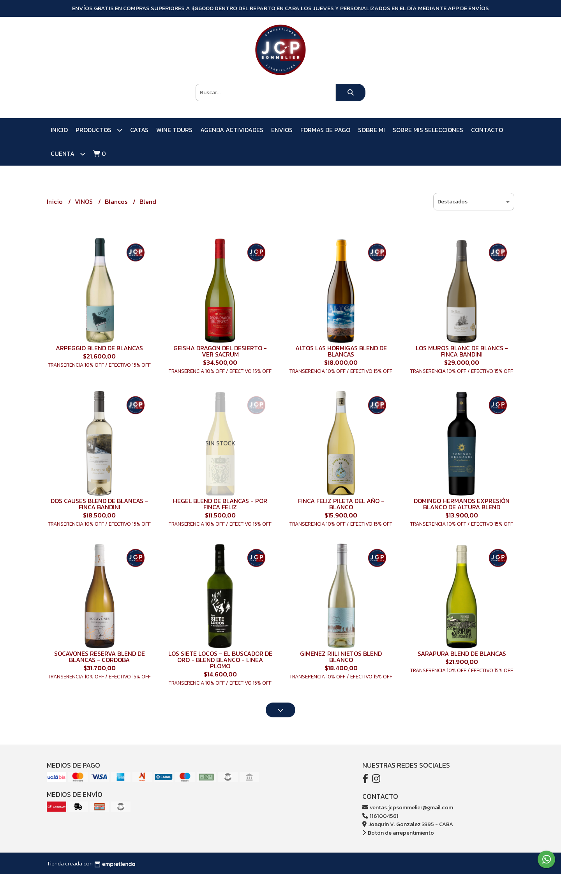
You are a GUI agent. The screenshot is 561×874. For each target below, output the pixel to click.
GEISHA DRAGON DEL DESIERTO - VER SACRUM (220, 351)
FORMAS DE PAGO (325, 129)
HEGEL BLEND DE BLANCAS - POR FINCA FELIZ (220, 504)
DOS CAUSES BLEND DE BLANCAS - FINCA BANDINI (99, 504)
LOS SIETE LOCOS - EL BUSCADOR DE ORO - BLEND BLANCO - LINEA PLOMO (220, 660)
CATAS (139, 129)
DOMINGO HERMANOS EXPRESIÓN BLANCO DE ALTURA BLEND (462, 504)
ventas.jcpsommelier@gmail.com (407, 807)
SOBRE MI (371, 129)
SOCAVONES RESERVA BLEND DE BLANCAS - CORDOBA (99, 656)
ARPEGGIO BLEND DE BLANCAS (99, 348)
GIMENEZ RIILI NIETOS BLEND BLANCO (341, 656)
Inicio (59, 129)
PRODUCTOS (99, 130)
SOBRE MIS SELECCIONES (428, 129)
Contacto (487, 129)
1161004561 (380, 816)
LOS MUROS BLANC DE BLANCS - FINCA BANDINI (462, 351)
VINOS (84, 201)
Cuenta (68, 154)
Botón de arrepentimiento (398, 832)
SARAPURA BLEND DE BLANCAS (462, 653)
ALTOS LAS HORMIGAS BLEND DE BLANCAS (341, 351)
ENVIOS (282, 129)
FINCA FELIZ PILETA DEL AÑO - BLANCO (341, 504)
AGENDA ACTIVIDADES (231, 129)
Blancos (117, 201)
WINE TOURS (174, 129)
